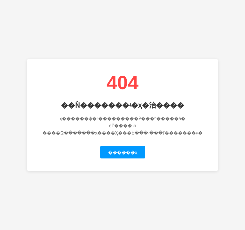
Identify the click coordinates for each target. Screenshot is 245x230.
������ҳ (122, 152)
